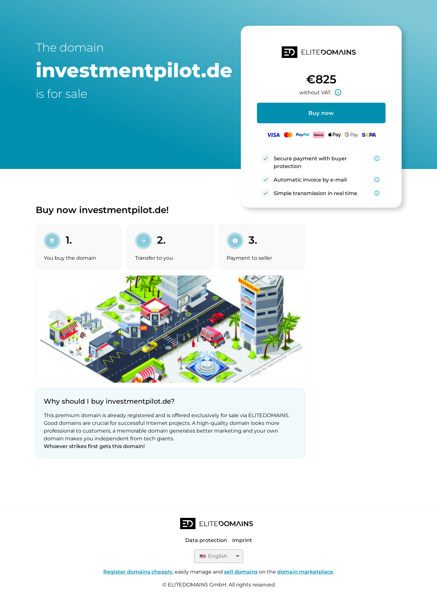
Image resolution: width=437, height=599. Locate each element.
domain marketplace (305, 572)
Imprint (242, 540)
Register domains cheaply (137, 572)
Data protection (206, 540)
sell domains (241, 572)
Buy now (321, 113)
